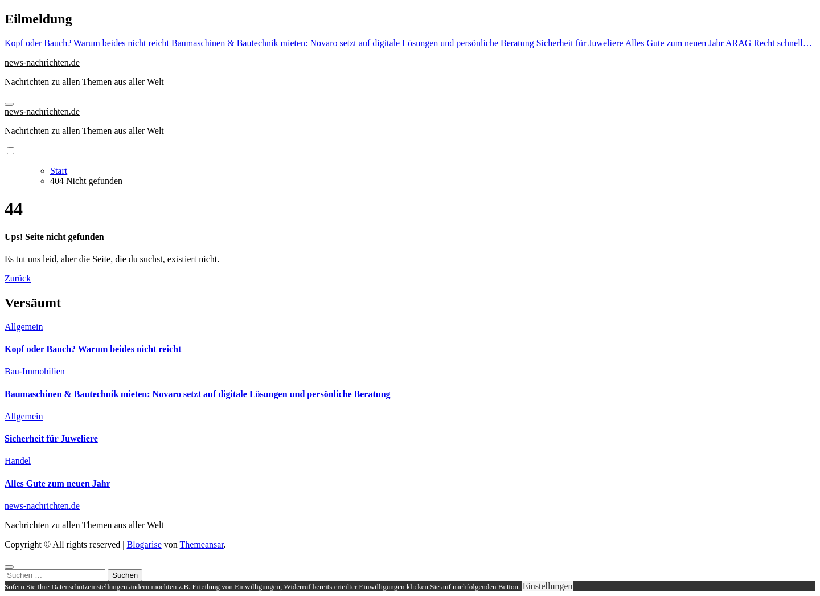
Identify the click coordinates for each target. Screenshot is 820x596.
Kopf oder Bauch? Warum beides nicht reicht (93, 349)
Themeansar (202, 544)
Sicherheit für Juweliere (51, 438)
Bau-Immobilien (35, 371)
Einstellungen (548, 586)
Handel (18, 461)
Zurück (18, 278)
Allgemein (24, 327)
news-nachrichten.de (42, 62)
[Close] (9, 567)
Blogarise (143, 544)
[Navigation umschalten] (9, 104)
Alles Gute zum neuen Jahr (57, 483)
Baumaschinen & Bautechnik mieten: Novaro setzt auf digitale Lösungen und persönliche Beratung (198, 394)
